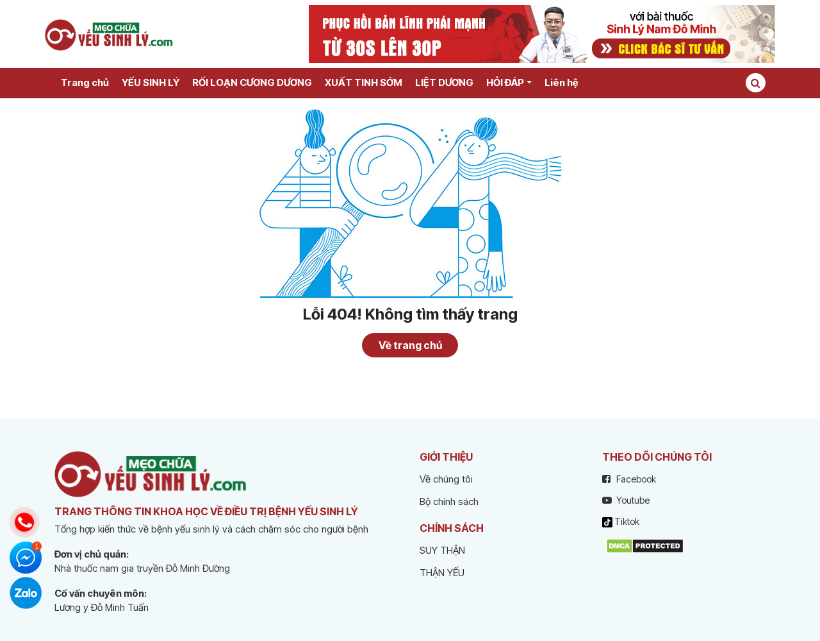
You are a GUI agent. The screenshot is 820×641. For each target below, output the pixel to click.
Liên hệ (561, 82)
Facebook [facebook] (629, 479)
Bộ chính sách (449, 501)
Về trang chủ (410, 345)
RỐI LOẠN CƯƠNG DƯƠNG (252, 82)
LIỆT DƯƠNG (444, 82)
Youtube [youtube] (626, 500)
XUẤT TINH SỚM (363, 82)
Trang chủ (85, 82)
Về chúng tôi (446, 479)
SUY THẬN (442, 550)
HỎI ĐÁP (505, 82)
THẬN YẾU (442, 573)
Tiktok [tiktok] (620, 521)
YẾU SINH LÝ (150, 82)
